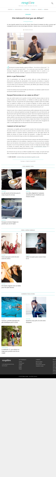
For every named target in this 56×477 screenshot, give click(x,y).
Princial (54, 366)
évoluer (33, 9)
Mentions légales (39, 361)
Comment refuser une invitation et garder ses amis (28, 157)
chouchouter (18, 9)
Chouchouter (21, 363)
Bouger (20, 367)
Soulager (20, 364)
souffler (10, 9)
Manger (20, 368)
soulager (26, 9)
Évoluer (20, 366)
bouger (40, 9)
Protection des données (40, 364)
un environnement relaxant (40, 146)
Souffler (20, 361)
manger (46, 9)
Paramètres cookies (40, 366)
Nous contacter (39, 363)
